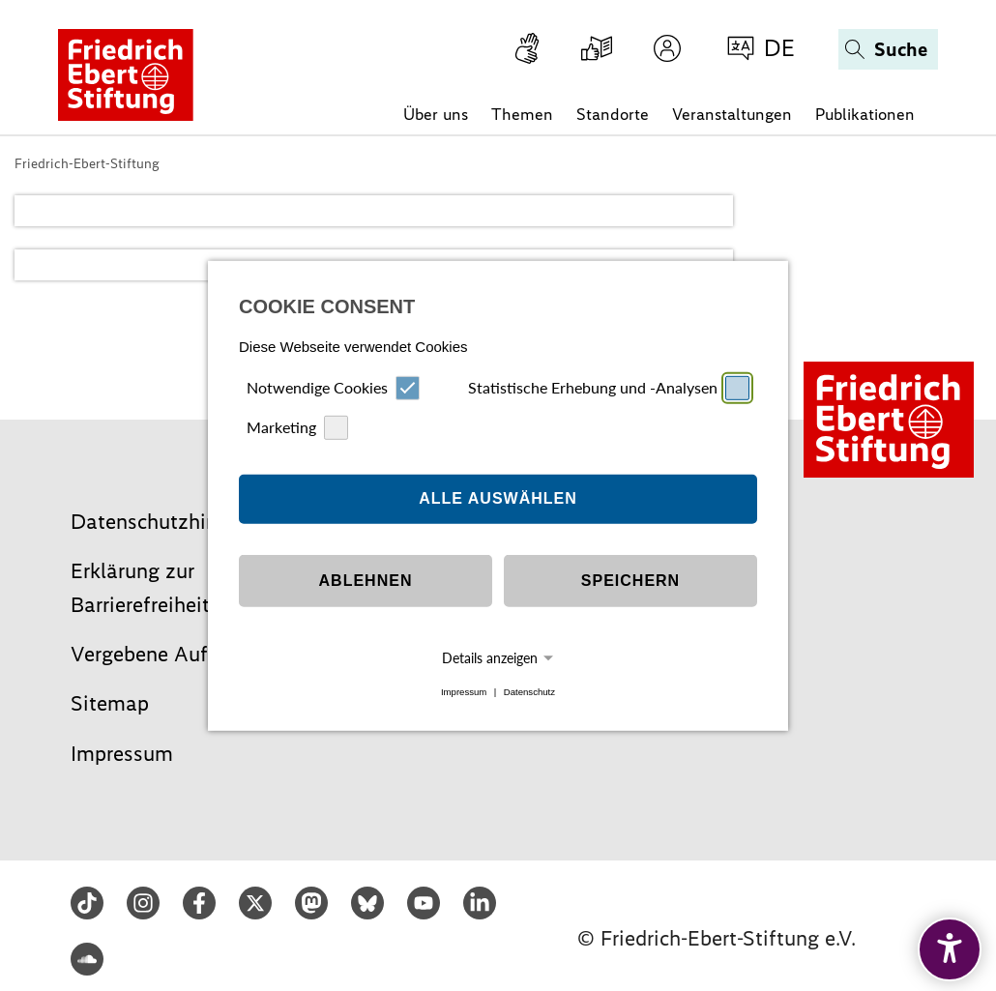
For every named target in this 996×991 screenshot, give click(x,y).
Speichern (630, 580)
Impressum (463, 691)
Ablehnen (366, 580)
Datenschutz (529, 691)
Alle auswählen (498, 498)
